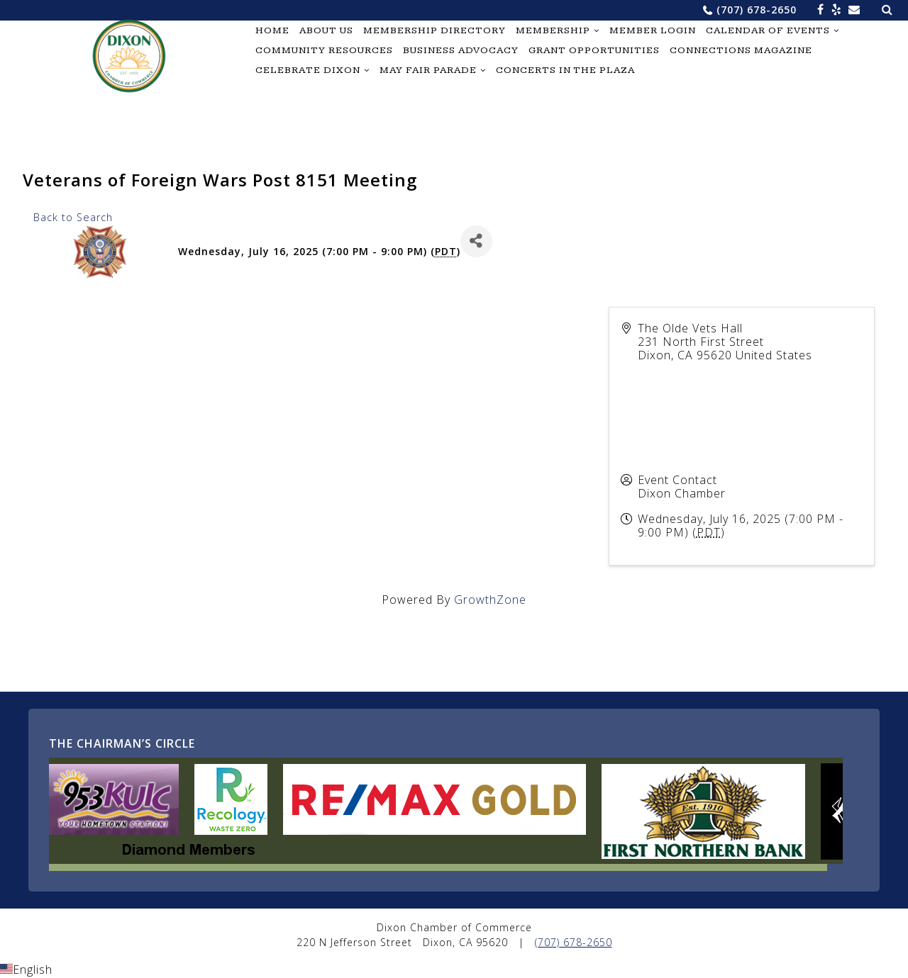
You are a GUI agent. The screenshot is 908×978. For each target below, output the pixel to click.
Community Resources (324, 50)
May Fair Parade (428, 70)
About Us (326, 30)
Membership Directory (434, 30)
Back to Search (73, 217)
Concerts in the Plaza (565, 70)
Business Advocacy (461, 50)
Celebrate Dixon (307, 70)
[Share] (476, 241)
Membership (553, 30)
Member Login (652, 30)
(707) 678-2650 (756, 9)
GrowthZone (490, 599)
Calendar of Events (768, 30)
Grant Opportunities (594, 50)
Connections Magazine (741, 50)
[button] (454, 969)
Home (272, 30)
